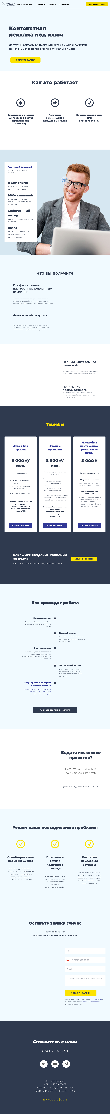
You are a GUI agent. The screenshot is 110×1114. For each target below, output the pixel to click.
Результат (41, 4)
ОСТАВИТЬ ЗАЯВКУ (25, 60)
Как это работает (25, 4)
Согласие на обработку (90, 1002)
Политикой (97, 999)
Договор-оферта (55, 1099)
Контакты (64, 4)
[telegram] (66, 1064)
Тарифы (52, 4)
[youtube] (55, 1064)
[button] (20, 525)
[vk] (44, 1064)
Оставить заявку (97, 4)
